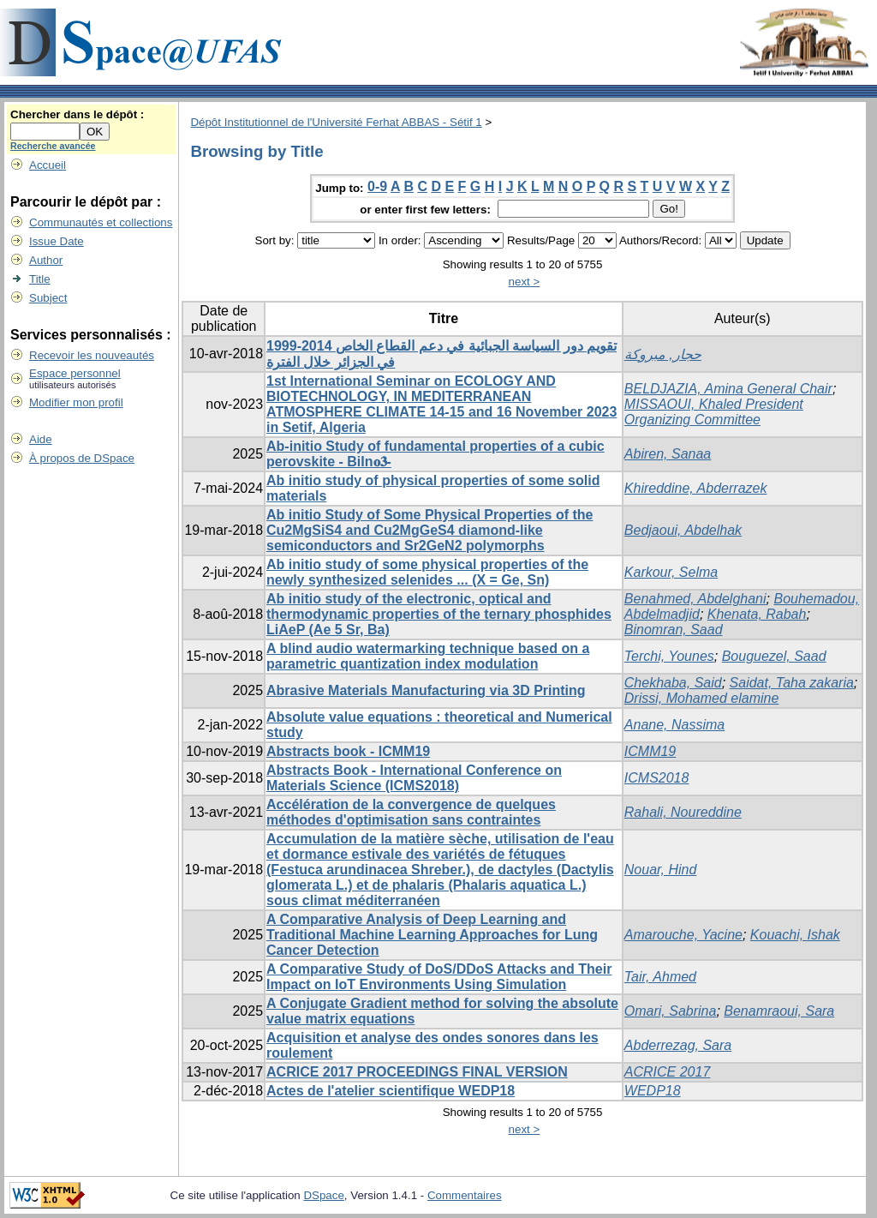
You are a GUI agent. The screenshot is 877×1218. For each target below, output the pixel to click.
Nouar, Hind (660, 869)
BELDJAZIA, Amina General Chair (728, 388)
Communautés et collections (100, 222)
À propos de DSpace (81, 458)
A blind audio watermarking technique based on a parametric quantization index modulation (427, 656)
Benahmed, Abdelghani (695, 598)
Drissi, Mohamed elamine (701, 698)
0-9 (377, 186)
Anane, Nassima (674, 724)
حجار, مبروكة (662, 354)
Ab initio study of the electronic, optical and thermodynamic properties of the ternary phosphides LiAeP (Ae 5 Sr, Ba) (439, 614)
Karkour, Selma (671, 572)
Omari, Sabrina (670, 1011)
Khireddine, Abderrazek (695, 488)
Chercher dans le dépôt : (77, 114)
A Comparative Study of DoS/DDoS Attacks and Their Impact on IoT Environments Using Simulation (439, 977)
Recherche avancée (53, 146)
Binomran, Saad (673, 629)
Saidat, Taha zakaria (792, 682)
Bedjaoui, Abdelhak (683, 530)
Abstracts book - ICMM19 (348, 751)
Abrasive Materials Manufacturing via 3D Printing (426, 690)
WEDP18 (652, 1090)
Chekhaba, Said (673, 682)
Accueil (47, 165)
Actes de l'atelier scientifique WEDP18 (390, 1090)
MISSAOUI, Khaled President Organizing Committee (713, 412)
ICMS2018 (656, 778)
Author (46, 260)
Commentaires (464, 1195)
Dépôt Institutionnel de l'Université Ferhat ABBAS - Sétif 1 (335, 122)
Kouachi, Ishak (795, 934)
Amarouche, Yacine (683, 934)
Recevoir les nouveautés (91, 355)
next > (524, 281)
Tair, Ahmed (660, 976)
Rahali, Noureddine (683, 812)
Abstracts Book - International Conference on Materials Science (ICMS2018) (414, 778)
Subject (48, 297)
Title (40, 279)
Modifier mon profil (76, 402)
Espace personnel (75, 373)
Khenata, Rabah (757, 614)
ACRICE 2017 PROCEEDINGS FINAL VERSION (417, 1072)
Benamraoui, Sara (779, 1011)
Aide (40, 439)
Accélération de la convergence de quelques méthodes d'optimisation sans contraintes (411, 812)
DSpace (323, 1195)
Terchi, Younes (669, 656)
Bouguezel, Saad (774, 656)
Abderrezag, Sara (677, 1045)
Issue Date (56, 241)
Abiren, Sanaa (667, 454)
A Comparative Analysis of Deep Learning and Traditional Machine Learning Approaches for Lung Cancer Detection (432, 934)
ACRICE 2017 (667, 1072)
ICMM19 (650, 751)
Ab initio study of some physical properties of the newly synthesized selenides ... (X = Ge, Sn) (427, 572)
